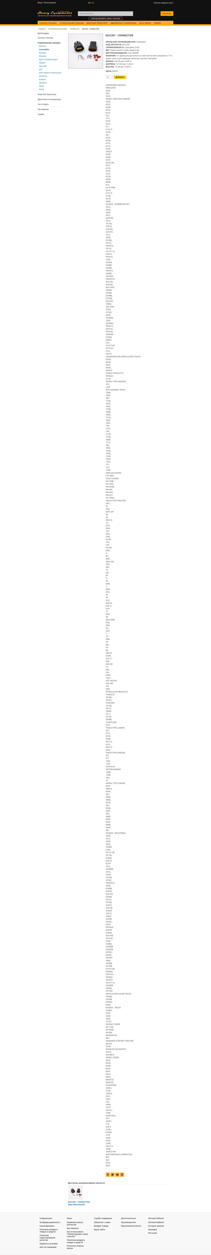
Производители (128, 1222)
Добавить (120, 77)
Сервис (157, 23)
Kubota (42, 79)
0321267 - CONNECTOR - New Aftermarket (79, 1203)
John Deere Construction (50, 72)
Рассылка (152, 1233)
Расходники (43, 109)
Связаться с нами (102, 1222)
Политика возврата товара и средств (49, 1230)
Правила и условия (49, 1243)
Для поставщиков (48, 1247)
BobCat (42, 46)
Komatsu (43, 76)
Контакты (167, 13)
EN (89, 2)
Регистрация (50, 2)
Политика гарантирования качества (47, 1237)
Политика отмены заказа (75, 1246)
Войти (115, 71)
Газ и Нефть (145, 23)
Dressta (42, 56)
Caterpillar (44, 49)
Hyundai (43, 66)
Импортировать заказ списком (105, 18)
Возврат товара (101, 1226)
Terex (41, 86)
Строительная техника (72, 23)
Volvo (41, 89)
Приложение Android (131, 1226)
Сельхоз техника (48, 23)
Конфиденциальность (50, 1222)
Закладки (152, 1229)
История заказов (156, 1226)
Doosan (42, 52)
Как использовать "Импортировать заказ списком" (77, 1234)
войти (120, 50)
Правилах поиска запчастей (75, 1223)
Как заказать (73, 1228)
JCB (40, 69)
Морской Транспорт (97, 23)
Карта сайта (99, 1229)
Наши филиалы (47, 1226)
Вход (40, 2)
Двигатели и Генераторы (123, 23)
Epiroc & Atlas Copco (48, 59)
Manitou (43, 82)
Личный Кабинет (156, 1222)
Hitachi (42, 62)
